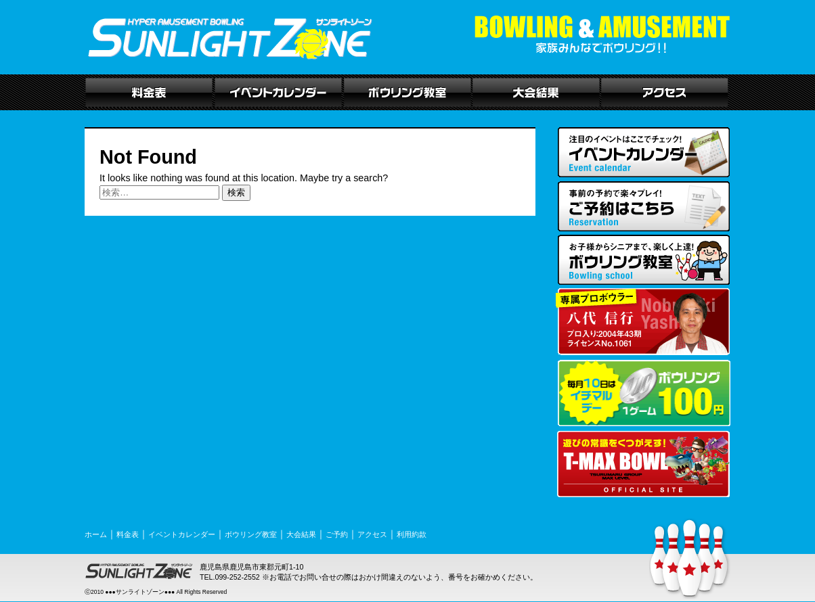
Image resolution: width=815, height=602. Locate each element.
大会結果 (301, 534)
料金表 (127, 534)
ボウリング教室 (251, 534)
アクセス (372, 534)
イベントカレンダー (181, 534)
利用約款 (411, 534)
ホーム (96, 534)
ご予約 (337, 534)
